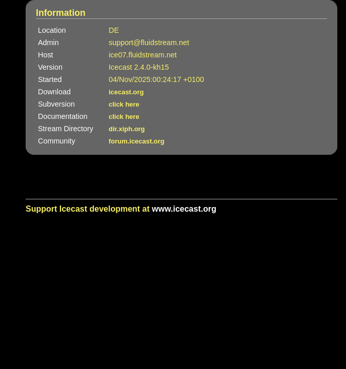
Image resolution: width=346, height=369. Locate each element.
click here (124, 104)
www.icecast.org (184, 208)
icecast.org (126, 92)
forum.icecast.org (137, 141)
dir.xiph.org (127, 129)
